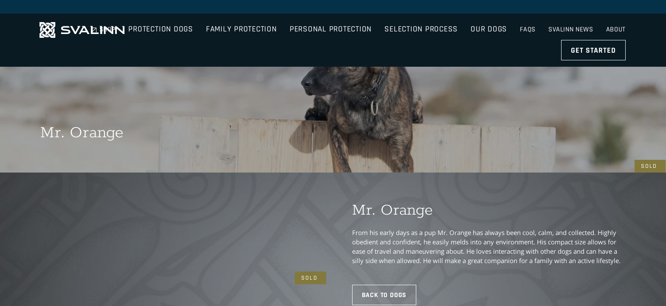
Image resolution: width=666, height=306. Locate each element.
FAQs (526, 8)
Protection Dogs (202, 31)
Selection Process (463, 31)
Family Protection (283, 31)
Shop (496, 8)
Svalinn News (570, 8)
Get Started (594, 32)
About (616, 8)
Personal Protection (373, 31)
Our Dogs (531, 31)
